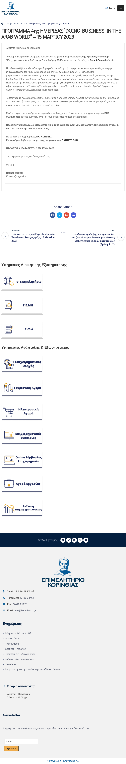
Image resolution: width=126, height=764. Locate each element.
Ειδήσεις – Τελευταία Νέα (18, 633)
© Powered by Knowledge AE (63, 761)
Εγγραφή (11, 748)
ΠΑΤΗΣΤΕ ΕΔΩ (70, 140)
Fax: (17, 604)
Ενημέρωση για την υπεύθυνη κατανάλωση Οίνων (32, 669)
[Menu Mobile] (120, 8)
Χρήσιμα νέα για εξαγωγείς (19, 659)
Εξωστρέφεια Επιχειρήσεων (56, 23)
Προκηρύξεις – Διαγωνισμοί (20, 654)
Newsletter (10, 664)
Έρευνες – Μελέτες (15, 649)
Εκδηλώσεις (34, 23)
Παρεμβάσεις (12, 643)
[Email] (21, 741)
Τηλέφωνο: (20, 598)
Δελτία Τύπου (12, 638)
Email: (21, 610)
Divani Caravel (98, 60)
